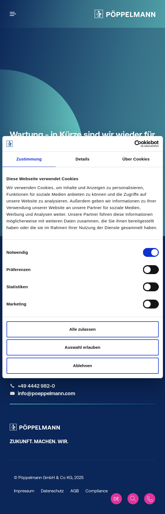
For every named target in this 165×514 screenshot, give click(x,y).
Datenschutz (52, 490)
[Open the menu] (14, 14)
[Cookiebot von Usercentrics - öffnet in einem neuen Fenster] (134, 143)
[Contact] (149, 498)
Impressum (24, 490)
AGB (74, 490)
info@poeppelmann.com (46, 393)
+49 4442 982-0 (36, 386)
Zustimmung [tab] (29, 159)
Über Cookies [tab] (136, 159)
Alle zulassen (82, 329)
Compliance (96, 490)
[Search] (133, 498)
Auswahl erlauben (82, 347)
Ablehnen (82, 365)
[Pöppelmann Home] (125, 14)
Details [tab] (83, 159)
